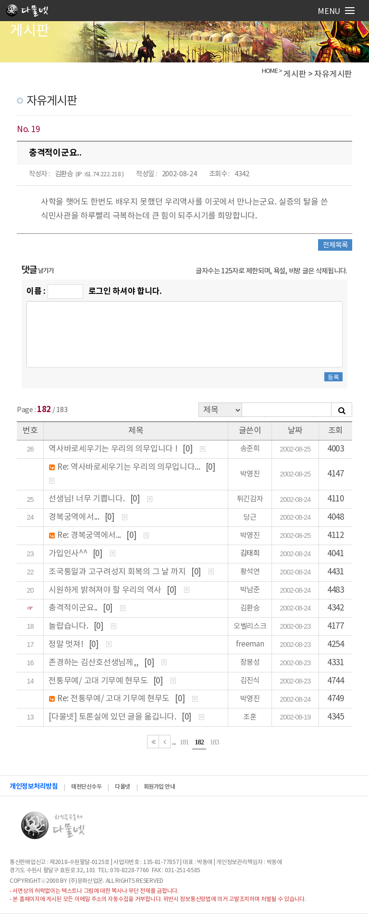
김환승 (64, 174)
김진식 (250, 681)
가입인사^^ (69, 554)
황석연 (250, 572)
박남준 (250, 590)
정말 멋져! (67, 644)
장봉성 (250, 662)
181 (184, 742)
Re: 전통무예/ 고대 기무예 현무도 (114, 699)
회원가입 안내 (159, 786)
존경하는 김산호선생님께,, (95, 663)
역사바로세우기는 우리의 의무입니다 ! (114, 449)
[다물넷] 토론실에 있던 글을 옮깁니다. (113, 717)
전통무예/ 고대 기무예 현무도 (99, 681)
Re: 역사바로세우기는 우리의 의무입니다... (129, 467)
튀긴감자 (250, 499)
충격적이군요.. (74, 608)
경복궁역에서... (75, 517)
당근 (249, 517)
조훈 (249, 717)
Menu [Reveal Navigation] (336, 11)
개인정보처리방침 (34, 786)
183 (214, 742)
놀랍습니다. (69, 626)
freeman (250, 644)
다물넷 (122, 786)
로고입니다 (30, 12)
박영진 (250, 474)
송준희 (250, 449)
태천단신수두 (86, 786)
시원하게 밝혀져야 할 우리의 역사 (106, 590)
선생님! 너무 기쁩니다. (87, 499)
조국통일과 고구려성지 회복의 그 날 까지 (118, 572)
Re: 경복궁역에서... (90, 535)
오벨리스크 (250, 626)
